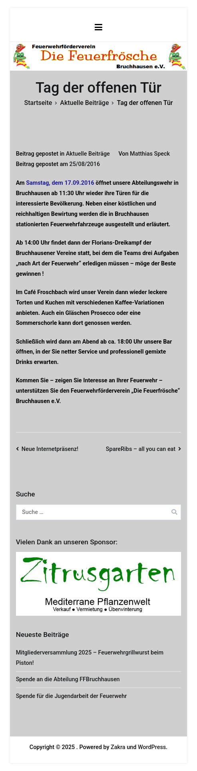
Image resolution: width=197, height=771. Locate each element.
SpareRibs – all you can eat (140, 449)
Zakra (118, 747)
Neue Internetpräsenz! (50, 449)
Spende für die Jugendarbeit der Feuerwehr (71, 696)
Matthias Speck (150, 153)
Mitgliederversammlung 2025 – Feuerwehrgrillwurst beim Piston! (89, 657)
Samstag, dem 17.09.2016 (60, 183)
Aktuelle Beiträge (88, 153)
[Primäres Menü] (98, 27)
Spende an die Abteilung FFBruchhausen (68, 679)
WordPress (152, 747)
